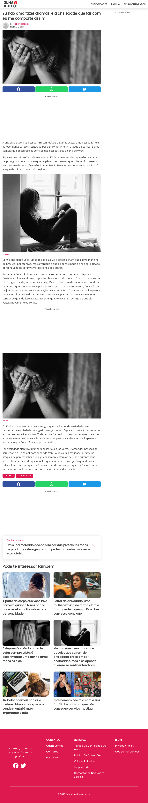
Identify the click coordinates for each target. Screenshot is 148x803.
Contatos (52, 751)
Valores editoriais (85, 761)
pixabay (6, 254)
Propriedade (81, 767)
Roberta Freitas (21, 24)
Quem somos (54, 745)
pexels (5, 420)
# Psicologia (25, 475)
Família (115, 4)
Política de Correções (87, 755)
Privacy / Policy (124, 745)
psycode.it (52, 757)
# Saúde (8, 475)
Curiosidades (99, 4)
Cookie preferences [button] (127, 751)
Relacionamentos (134, 4)
